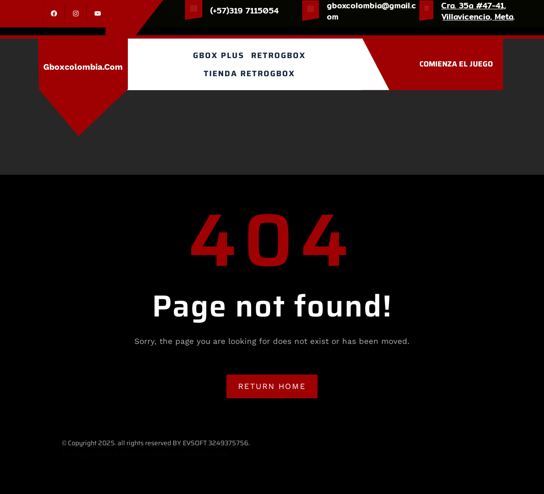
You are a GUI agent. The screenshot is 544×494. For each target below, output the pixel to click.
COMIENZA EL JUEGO (456, 64)
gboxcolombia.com (83, 67)
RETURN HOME (272, 386)
